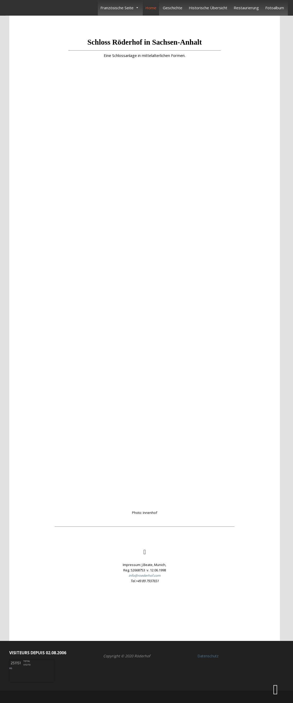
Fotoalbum (274, 7)
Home (150, 7)
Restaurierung (246, 7)
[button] (144, 610)
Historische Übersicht (208, 7)
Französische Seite (119, 7)
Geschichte (172, 7)
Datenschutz (208, 655)
